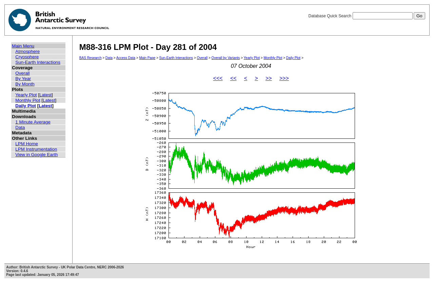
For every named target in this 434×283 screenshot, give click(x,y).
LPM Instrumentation (36, 149)
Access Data (125, 58)
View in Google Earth (36, 154)
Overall (22, 73)
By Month (24, 84)
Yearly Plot (26, 94)
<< (233, 78)
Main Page (147, 58)
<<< (218, 78)
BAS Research (90, 58)
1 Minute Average (33, 122)
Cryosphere (27, 56)
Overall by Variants (226, 58)
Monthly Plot (27, 100)
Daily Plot (25, 105)
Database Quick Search (366, 16)
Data (20, 127)
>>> (284, 78)
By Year (23, 78)
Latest (45, 94)
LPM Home (26, 143)
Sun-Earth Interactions (37, 62)
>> (268, 78)
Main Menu (23, 46)
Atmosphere (27, 51)
